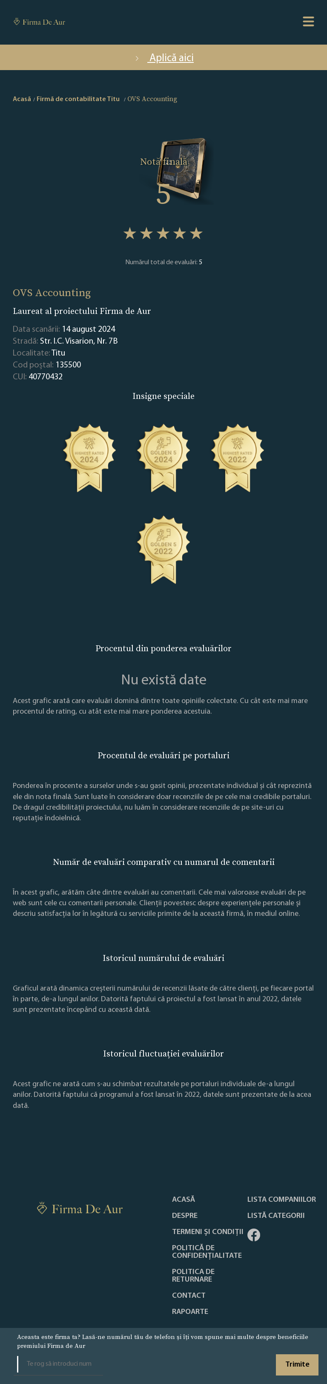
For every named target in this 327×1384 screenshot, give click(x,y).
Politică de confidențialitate (207, 1252)
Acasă (183, 1200)
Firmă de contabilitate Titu (78, 99)
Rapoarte (190, 1312)
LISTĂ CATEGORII (276, 1216)
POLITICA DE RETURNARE (193, 1276)
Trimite (297, 1365)
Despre (185, 1216)
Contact (189, 1296)
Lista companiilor (281, 1200)
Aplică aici (163, 58)
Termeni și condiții (208, 1232)
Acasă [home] (22, 99)
